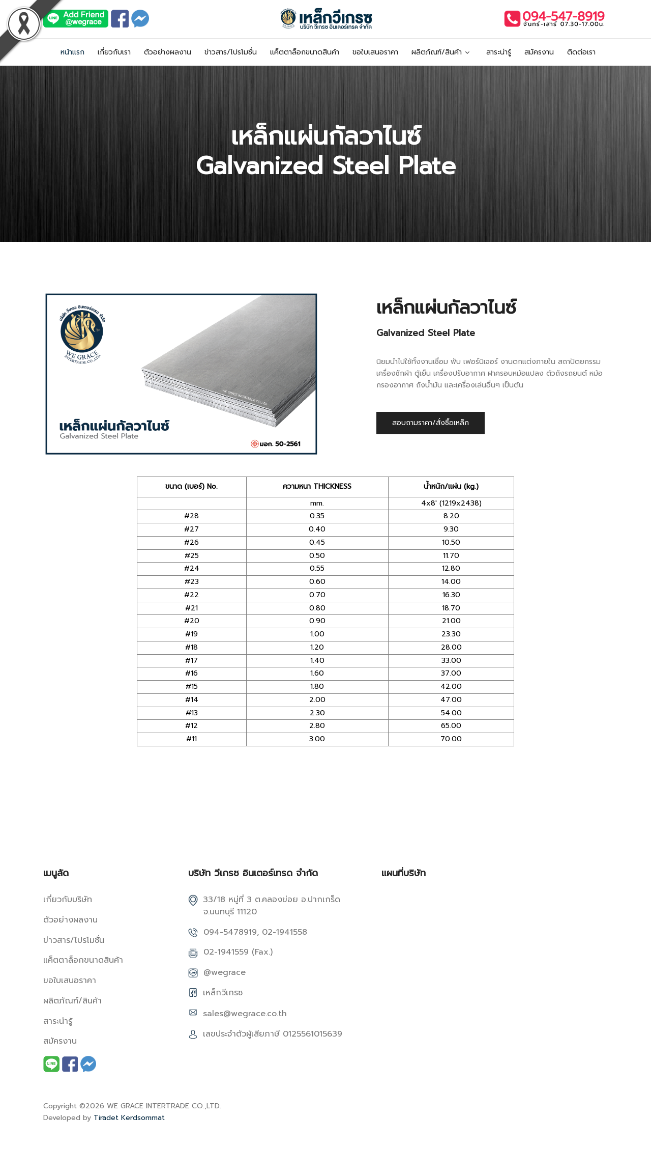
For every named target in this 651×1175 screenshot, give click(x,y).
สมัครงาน (539, 52)
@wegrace (224, 972)
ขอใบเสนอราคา (375, 52)
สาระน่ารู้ (498, 52)
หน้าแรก (72, 52)
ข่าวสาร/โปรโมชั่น (230, 52)
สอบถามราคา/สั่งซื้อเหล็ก (430, 422)
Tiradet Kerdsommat (129, 1117)
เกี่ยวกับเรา (114, 52)
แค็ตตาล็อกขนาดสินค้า (304, 52)
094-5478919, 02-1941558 (255, 932)
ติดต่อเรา (581, 52)
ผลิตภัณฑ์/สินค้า (436, 52)
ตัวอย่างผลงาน (167, 52)
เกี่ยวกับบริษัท (67, 899)
